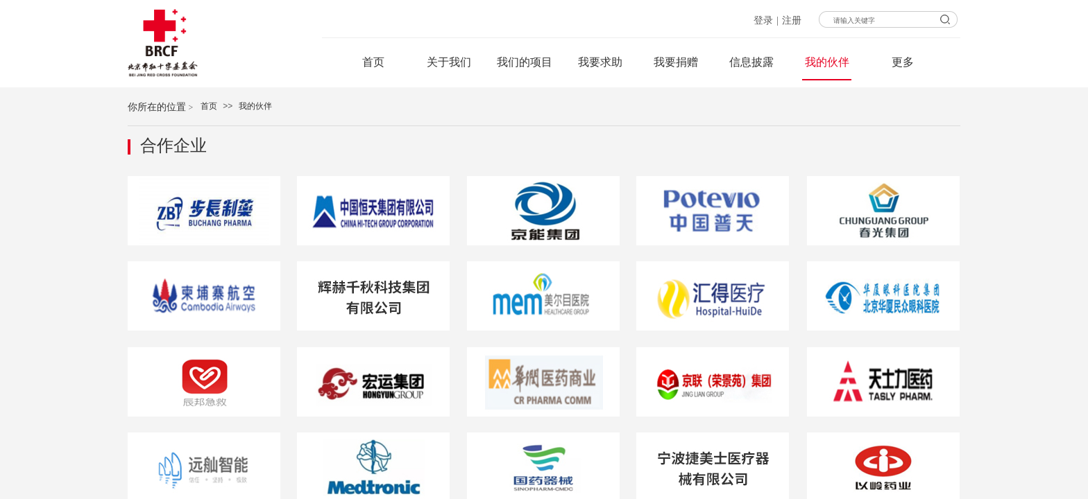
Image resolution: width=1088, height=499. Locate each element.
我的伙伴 (255, 106)
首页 (209, 106)
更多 (903, 62)
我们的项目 (524, 62)
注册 (791, 20)
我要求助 (600, 62)
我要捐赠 (676, 62)
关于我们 (449, 62)
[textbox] (914, 21)
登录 (763, 20)
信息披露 (751, 62)
